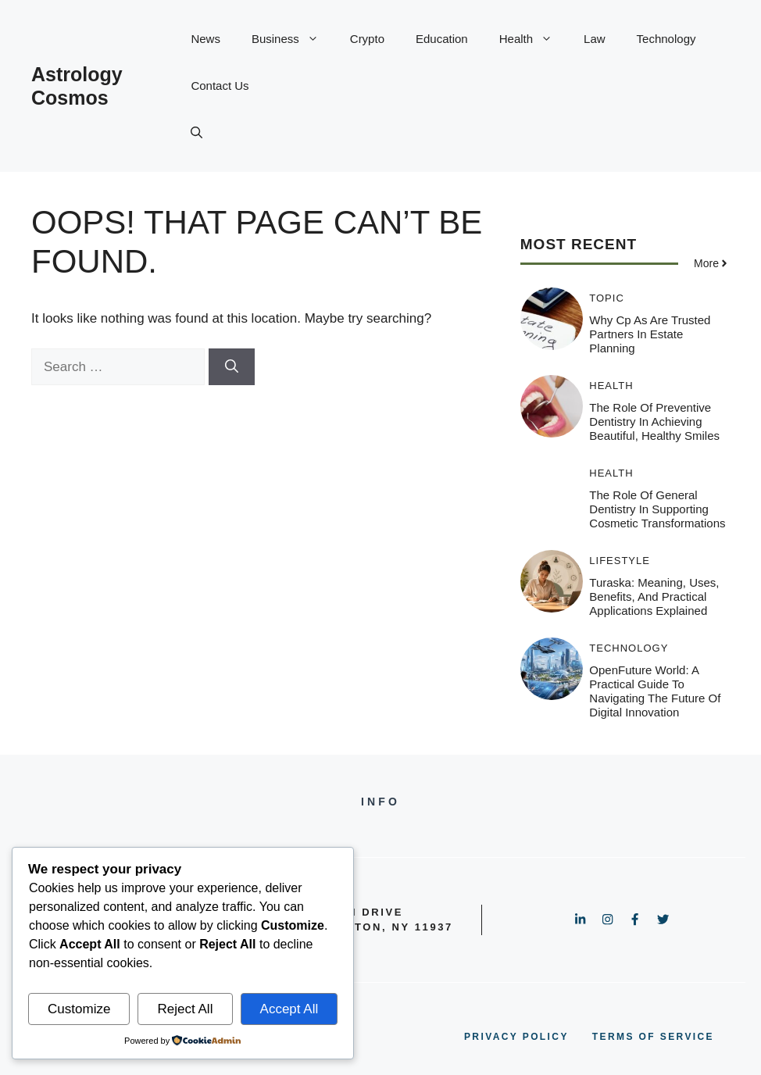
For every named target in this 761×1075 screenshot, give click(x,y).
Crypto (367, 38)
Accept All (289, 1009)
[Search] (232, 367)
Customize (79, 1009)
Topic (606, 298)
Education (442, 38)
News (205, 38)
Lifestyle (619, 560)
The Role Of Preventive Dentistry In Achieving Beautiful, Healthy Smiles (654, 421)
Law (595, 38)
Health (533, 39)
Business (293, 39)
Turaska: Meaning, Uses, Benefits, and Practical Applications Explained (654, 596)
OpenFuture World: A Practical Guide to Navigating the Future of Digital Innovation (654, 691)
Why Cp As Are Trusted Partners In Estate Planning (649, 334)
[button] (196, 132)
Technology (666, 38)
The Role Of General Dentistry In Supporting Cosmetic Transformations (657, 509)
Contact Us (219, 85)
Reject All (185, 1009)
